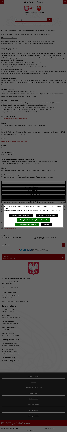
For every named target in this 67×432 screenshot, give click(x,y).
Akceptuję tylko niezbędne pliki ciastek (33, 220)
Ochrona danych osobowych (21, 215)
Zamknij (46, 225)
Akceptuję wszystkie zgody (27, 225)
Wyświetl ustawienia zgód (46, 215)
